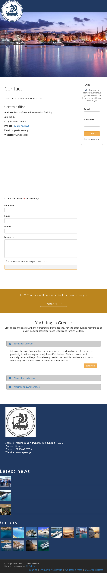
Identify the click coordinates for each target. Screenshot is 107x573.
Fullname (9, 205)
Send (41, 267)
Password (89, 119)
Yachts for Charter (73, 570)
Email (7, 215)
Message (9, 237)
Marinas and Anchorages (51, 570)
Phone (7, 226)
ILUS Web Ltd (30, 566)
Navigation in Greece (94, 570)
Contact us (54, 303)
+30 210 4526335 (21, 125)
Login (92, 133)
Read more (90, 365)
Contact (33, 570)
